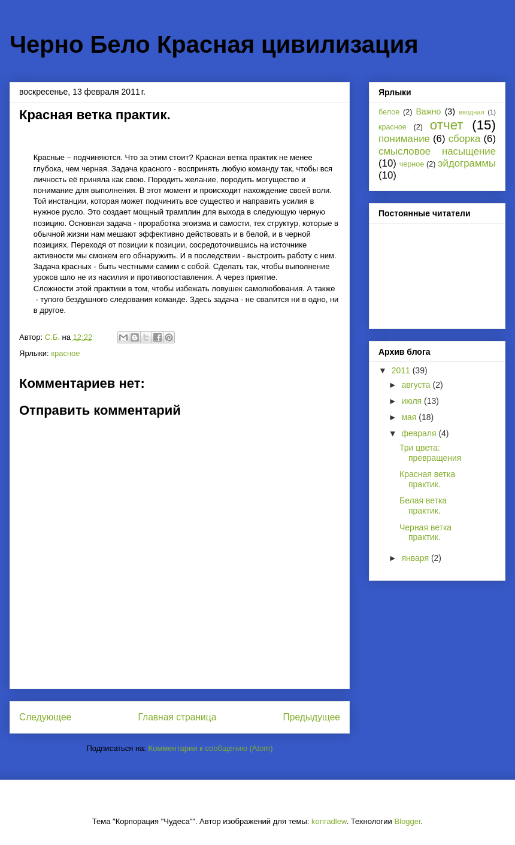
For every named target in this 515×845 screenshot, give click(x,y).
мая (410, 417)
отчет (446, 124)
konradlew (329, 821)
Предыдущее (311, 717)
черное (412, 164)
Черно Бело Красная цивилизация (214, 44)
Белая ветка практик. (423, 505)
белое (388, 112)
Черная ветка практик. (425, 532)
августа (416, 385)
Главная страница (177, 717)
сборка (465, 138)
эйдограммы (467, 163)
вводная (471, 112)
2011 (402, 370)
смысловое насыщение (437, 151)
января (416, 558)
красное (65, 353)
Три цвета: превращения (430, 453)
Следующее (45, 717)
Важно (428, 111)
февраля (419, 433)
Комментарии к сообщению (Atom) (211, 748)
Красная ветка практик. (427, 479)
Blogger (407, 821)
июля (412, 401)
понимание (404, 138)
